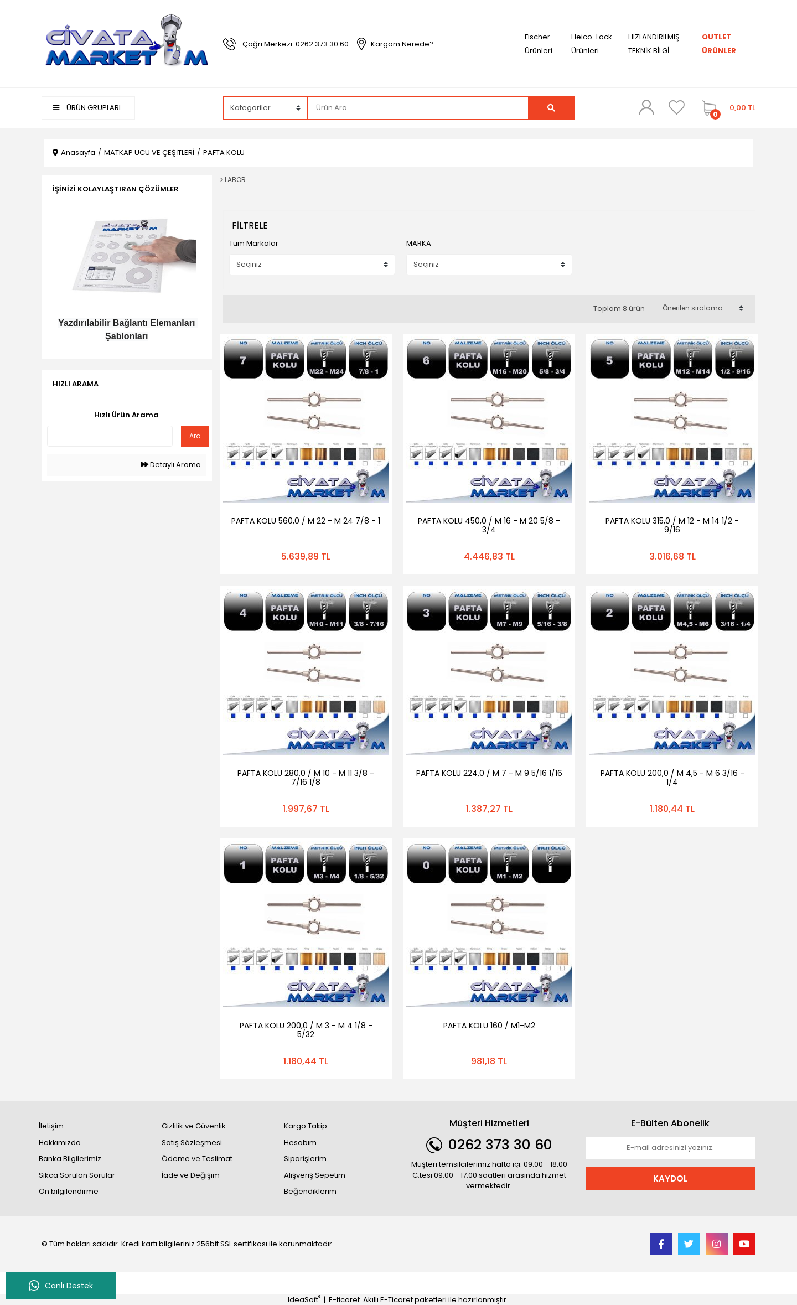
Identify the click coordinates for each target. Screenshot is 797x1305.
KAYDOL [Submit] (670, 1178)
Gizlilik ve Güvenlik (194, 1126)
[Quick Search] (110, 436)
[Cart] (725, 108)
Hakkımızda (60, 1142)
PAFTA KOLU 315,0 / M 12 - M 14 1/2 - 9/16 (672, 525)
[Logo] (127, 43)
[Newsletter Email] (671, 1148)
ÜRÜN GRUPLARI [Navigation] (87, 107)
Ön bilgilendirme (69, 1191)
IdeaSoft (304, 1299)
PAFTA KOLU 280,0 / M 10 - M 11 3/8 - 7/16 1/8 (305, 778)
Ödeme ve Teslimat (197, 1158)
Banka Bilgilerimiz (70, 1158)
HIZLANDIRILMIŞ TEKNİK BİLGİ (654, 44)
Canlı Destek (61, 1286)
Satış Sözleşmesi (192, 1142)
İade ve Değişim (191, 1175)
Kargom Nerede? (402, 44)
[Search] (418, 108)
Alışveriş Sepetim (314, 1175)
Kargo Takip (305, 1126)
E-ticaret (344, 1299)
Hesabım (300, 1142)
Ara (195, 436)
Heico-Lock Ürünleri (591, 44)
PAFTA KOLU (224, 152)
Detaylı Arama (171, 464)
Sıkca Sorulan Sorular (77, 1175)
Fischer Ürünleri (538, 44)
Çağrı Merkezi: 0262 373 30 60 (295, 44)
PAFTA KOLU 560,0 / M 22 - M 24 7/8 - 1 (305, 520)
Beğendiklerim (310, 1191)
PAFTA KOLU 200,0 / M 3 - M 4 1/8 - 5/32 (306, 1030)
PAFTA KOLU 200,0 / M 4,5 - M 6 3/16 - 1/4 (672, 778)
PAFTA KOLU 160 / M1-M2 (489, 1025)
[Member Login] (646, 107)
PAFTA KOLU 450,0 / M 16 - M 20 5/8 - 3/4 (489, 525)
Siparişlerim (305, 1158)
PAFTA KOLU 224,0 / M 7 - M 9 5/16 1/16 (489, 773)
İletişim (51, 1126)
